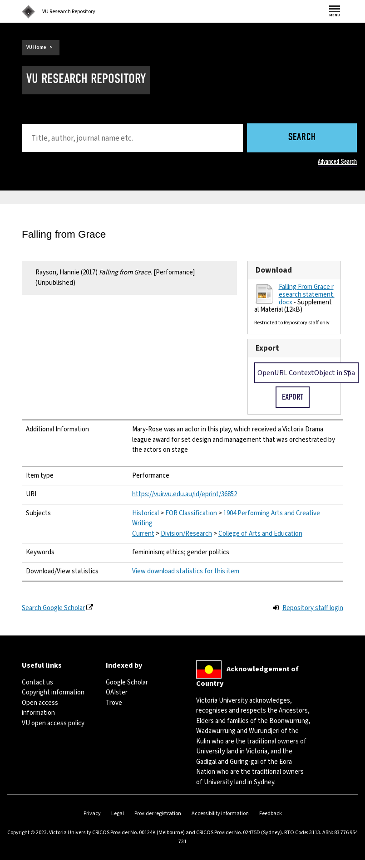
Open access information (40, 708)
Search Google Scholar (53, 608)
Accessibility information (220, 813)
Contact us (37, 682)
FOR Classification (191, 513)
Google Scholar (127, 682)
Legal (117, 813)
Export (267, 348)
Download (274, 270)
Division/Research (186, 533)
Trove (114, 703)
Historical (145, 513)
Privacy (92, 813)
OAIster (117, 692)
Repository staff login (312, 608)
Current (143, 533)
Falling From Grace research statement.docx (307, 294)
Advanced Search (337, 161)
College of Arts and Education (260, 533)
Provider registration (157, 813)
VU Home (36, 47)
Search (302, 137)
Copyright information (53, 692)
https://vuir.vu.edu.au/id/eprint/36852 (184, 494)
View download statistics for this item (185, 571)
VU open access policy (53, 723)
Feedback (270, 813)
